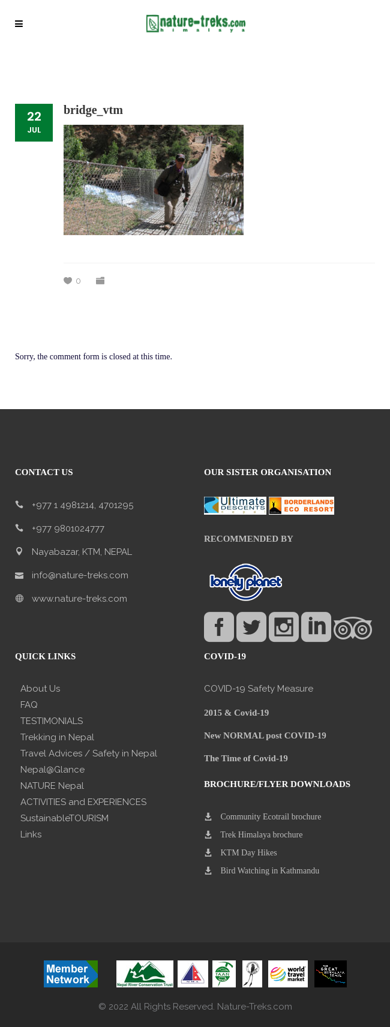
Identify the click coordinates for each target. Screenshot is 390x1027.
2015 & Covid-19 (236, 712)
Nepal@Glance (52, 769)
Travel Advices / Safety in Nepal (88, 753)
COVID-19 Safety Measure (258, 688)
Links (30, 834)
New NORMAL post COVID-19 (265, 735)
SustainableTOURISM (64, 818)
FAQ (29, 704)
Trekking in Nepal (57, 737)
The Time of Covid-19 (246, 758)
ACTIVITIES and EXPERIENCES (83, 802)
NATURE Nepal (52, 785)
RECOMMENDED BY (248, 538)
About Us (40, 688)
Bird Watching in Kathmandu (270, 870)
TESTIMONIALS (51, 721)
